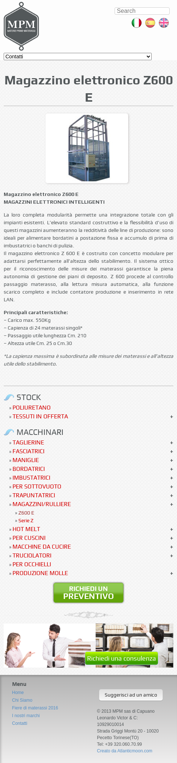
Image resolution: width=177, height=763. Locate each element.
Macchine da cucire (41, 546)
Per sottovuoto (36, 486)
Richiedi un (88, 593)
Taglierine (28, 442)
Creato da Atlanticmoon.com (124, 750)
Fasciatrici (28, 451)
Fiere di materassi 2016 (35, 708)
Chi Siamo (22, 700)
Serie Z (25, 520)
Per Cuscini (29, 537)
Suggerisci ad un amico (131, 695)
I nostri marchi (26, 715)
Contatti (19, 723)
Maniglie (25, 460)
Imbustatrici (31, 477)
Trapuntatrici (33, 495)
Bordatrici (28, 468)
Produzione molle (40, 573)
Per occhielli (31, 564)
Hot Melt (26, 529)
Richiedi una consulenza (121, 658)
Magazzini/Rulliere (41, 504)
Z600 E (26, 513)
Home (18, 692)
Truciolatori (31, 555)
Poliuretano (31, 407)
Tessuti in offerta (40, 416)
